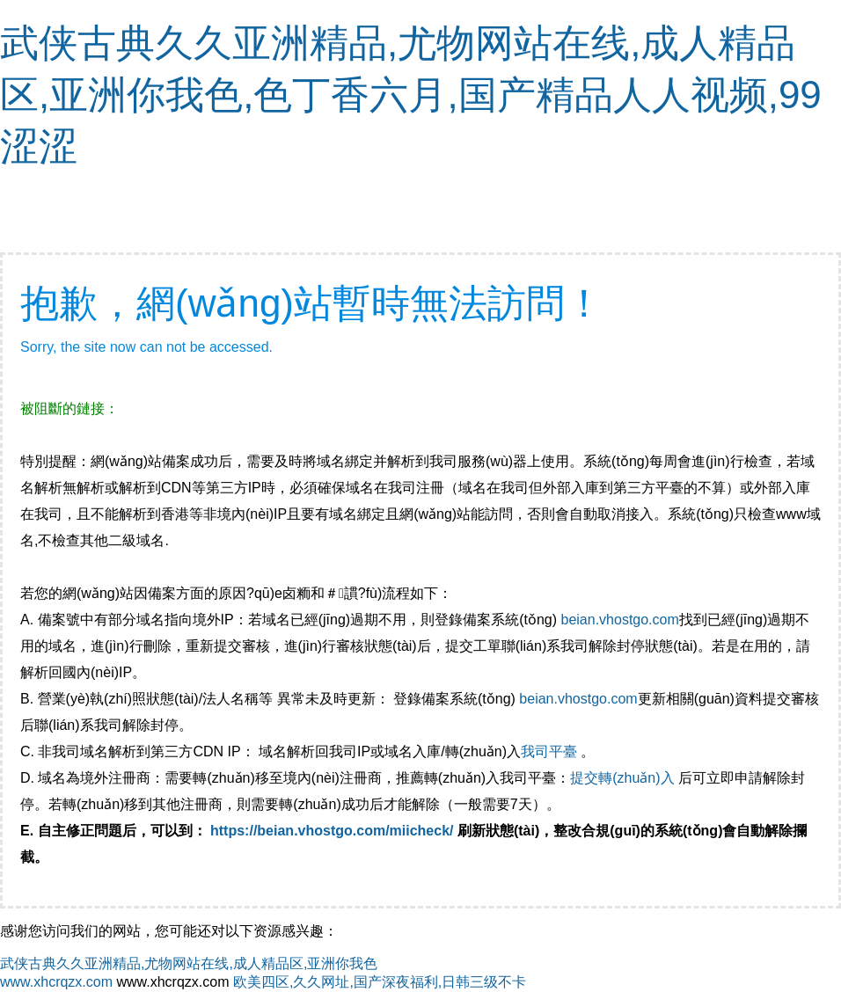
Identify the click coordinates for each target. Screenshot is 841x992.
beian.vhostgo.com (619, 619)
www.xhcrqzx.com (56, 981)
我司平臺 (551, 751)
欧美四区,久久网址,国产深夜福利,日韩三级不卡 (379, 981)
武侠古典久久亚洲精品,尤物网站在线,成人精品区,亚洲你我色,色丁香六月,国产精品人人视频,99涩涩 (411, 94)
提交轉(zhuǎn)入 (622, 777)
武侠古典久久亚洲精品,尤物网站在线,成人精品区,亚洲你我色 (188, 963)
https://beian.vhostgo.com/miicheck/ (332, 830)
